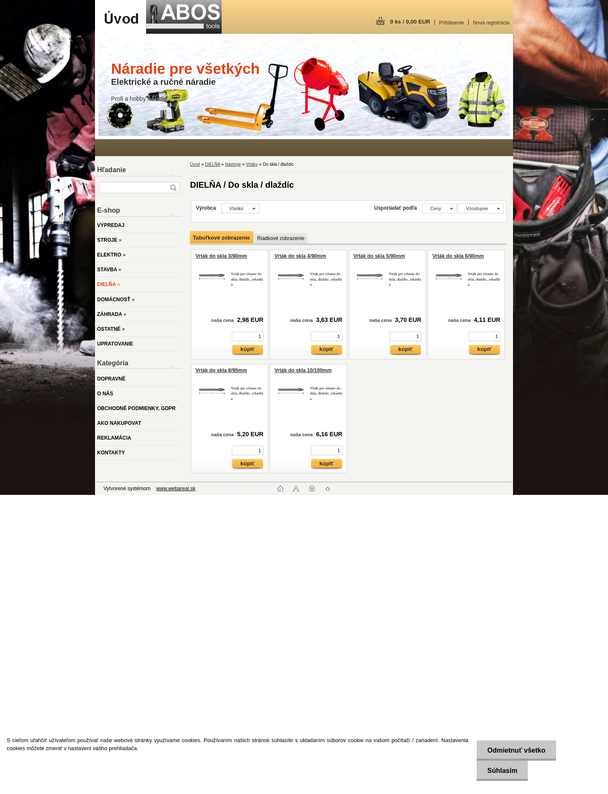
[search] (173, 187)
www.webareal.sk (175, 489)
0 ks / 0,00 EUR (410, 22)
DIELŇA (212, 164)
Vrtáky (252, 164)
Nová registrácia (491, 23)
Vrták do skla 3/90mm (221, 256)
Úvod (195, 164)
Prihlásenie (451, 23)
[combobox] (439, 208)
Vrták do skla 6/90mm (458, 256)
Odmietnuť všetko (516, 750)
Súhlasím (502, 770)
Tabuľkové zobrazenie (221, 238)
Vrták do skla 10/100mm (302, 370)
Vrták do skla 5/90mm (379, 256)
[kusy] (247, 336)
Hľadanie (111, 169)
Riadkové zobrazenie (280, 238)
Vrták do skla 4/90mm (300, 256)
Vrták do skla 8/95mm (221, 370)
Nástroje (233, 164)
